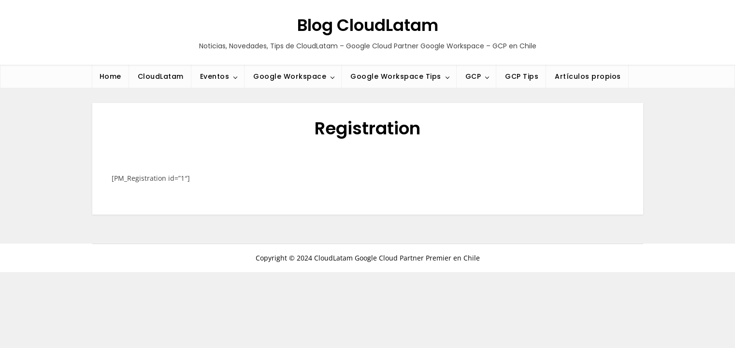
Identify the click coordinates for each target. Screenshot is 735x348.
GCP (473, 76)
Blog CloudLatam (367, 25)
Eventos (215, 76)
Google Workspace (289, 76)
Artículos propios (588, 76)
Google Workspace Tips (395, 76)
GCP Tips (521, 76)
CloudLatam (161, 76)
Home (110, 76)
